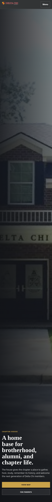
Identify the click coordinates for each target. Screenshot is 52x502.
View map (25, 485)
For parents (26, 492)
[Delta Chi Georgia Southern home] (11, 3)
